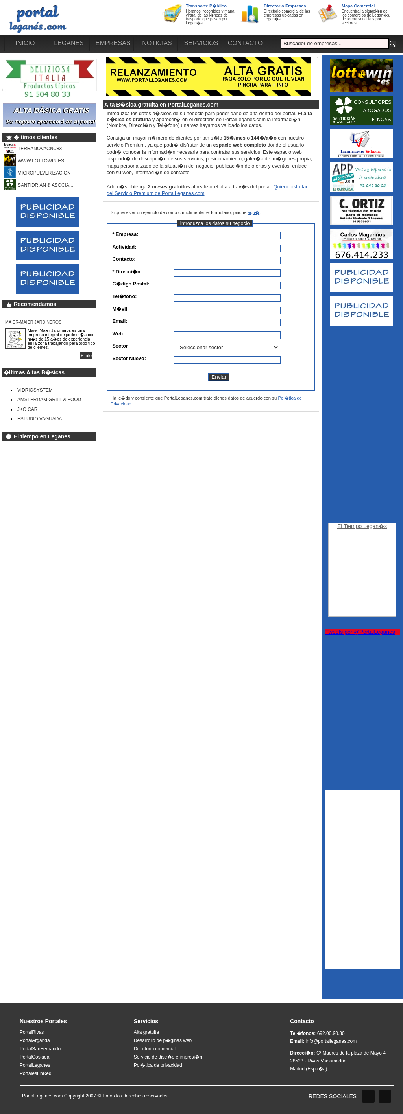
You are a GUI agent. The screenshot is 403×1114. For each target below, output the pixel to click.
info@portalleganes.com (331, 1041)
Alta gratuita (146, 1032)
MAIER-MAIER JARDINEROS (33, 322)
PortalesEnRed (36, 1073)
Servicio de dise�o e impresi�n (168, 1057)
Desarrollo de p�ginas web (163, 1040)
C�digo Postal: (124, 284)
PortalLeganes (35, 1065)
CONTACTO (245, 43)
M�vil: (121, 309)
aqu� (253, 212)
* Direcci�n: (124, 271)
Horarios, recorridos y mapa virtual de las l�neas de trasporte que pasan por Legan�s (210, 17)
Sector (120, 346)
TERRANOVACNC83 (40, 148)
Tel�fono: (124, 296)
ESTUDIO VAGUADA (39, 419)
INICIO (25, 43)
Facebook (368, 1096)
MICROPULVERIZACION (44, 173)
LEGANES (69, 43)
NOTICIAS (157, 43)
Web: (119, 334)
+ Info (86, 355)
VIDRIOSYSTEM (35, 390)
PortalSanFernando (40, 1048)
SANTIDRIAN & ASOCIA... (45, 185)
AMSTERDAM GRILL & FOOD (49, 399)
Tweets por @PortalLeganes (360, 632)
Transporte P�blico (206, 6)
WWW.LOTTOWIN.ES (41, 161)
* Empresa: (124, 234)
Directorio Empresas (285, 6)
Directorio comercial (155, 1048)
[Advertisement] (361, 447)
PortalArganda (35, 1040)
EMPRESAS (113, 43)
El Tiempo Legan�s (362, 526)
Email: (120, 321)
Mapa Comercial (358, 6)
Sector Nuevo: (124, 358)
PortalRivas (32, 1032)
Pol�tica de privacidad (158, 1065)
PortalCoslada (34, 1057)
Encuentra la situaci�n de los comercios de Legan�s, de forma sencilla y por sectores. (366, 17)
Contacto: (124, 259)
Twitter (385, 1096)
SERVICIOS (201, 43)
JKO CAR (27, 409)
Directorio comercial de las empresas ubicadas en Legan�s (287, 15)
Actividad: (124, 247)
